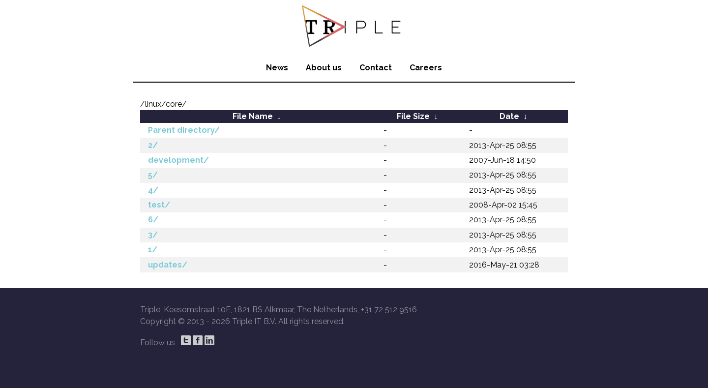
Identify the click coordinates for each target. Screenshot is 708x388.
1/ (152, 249)
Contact (375, 67)
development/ (178, 160)
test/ (159, 204)
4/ (153, 190)
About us (324, 67)
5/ (153, 174)
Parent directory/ (184, 130)
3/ (153, 234)
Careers (426, 67)
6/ (153, 219)
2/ (153, 145)
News (277, 67)
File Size (413, 116)
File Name (253, 116)
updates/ (167, 264)
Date (509, 116)
